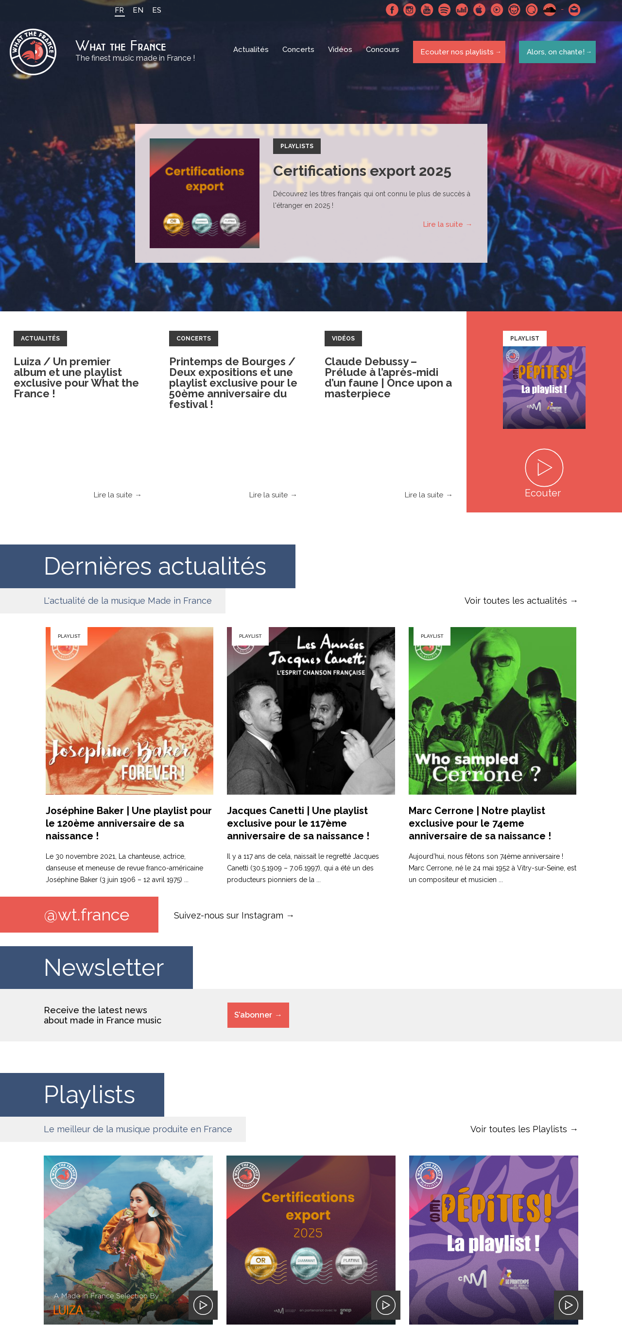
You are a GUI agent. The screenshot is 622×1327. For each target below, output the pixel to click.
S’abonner (253, 1018)
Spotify (441, 9)
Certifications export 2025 (362, 173)
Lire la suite (443, 226)
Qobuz (529, 9)
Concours (383, 53)
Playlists (296, 148)
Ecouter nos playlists (455, 53)
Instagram (406, 9)
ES (153, 10)
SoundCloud (546, 9)
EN (135, 10)
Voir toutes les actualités (516, 603)
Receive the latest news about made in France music (102, 1018)
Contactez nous (572, 9)
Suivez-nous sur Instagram (228, 917)
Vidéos (341, 53)
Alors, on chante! (553, 53)
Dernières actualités (155, 568)
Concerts (299, 53)
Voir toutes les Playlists (518, 1132)
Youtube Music (494, 9)
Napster (511, 9)
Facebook (389, 9)
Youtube (424, 9)
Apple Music (476, 9)
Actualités (252, 53)
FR (116, 10)
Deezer (459, 9)
